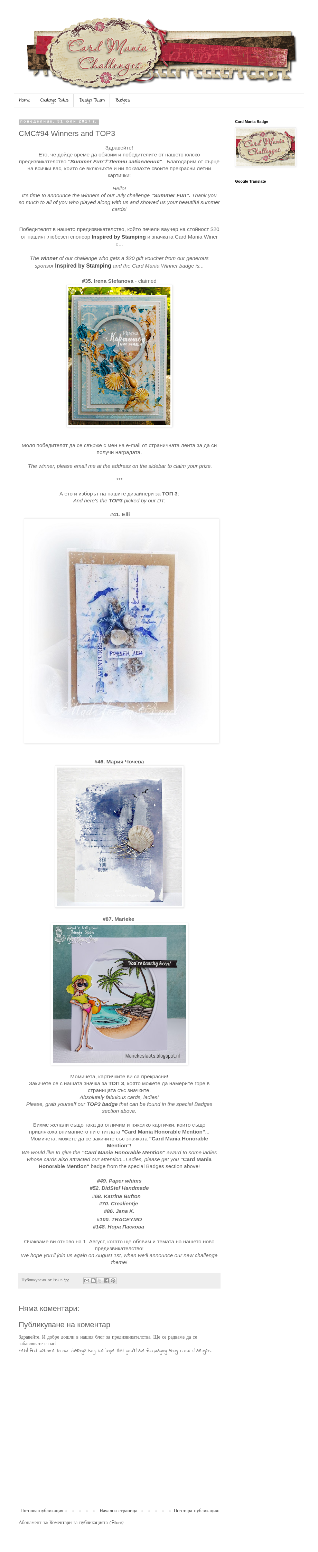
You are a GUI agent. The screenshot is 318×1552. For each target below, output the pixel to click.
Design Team (92, 100)
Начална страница (118, 1511)
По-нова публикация (41, 1511)
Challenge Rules (54, 100)
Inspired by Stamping (119, 237)
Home (24, 100)
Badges (122, 100)
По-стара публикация (196, 1511)
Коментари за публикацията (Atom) (86, 1522)
